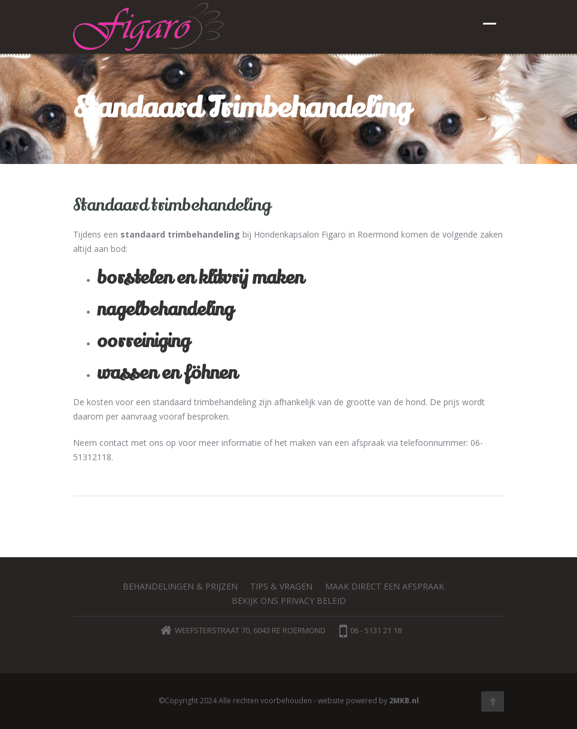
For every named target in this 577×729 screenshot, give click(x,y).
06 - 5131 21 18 (370, 630)
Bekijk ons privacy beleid (289, 600)
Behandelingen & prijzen (180, 586)
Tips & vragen (281, 586)
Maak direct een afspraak (384, 586)
